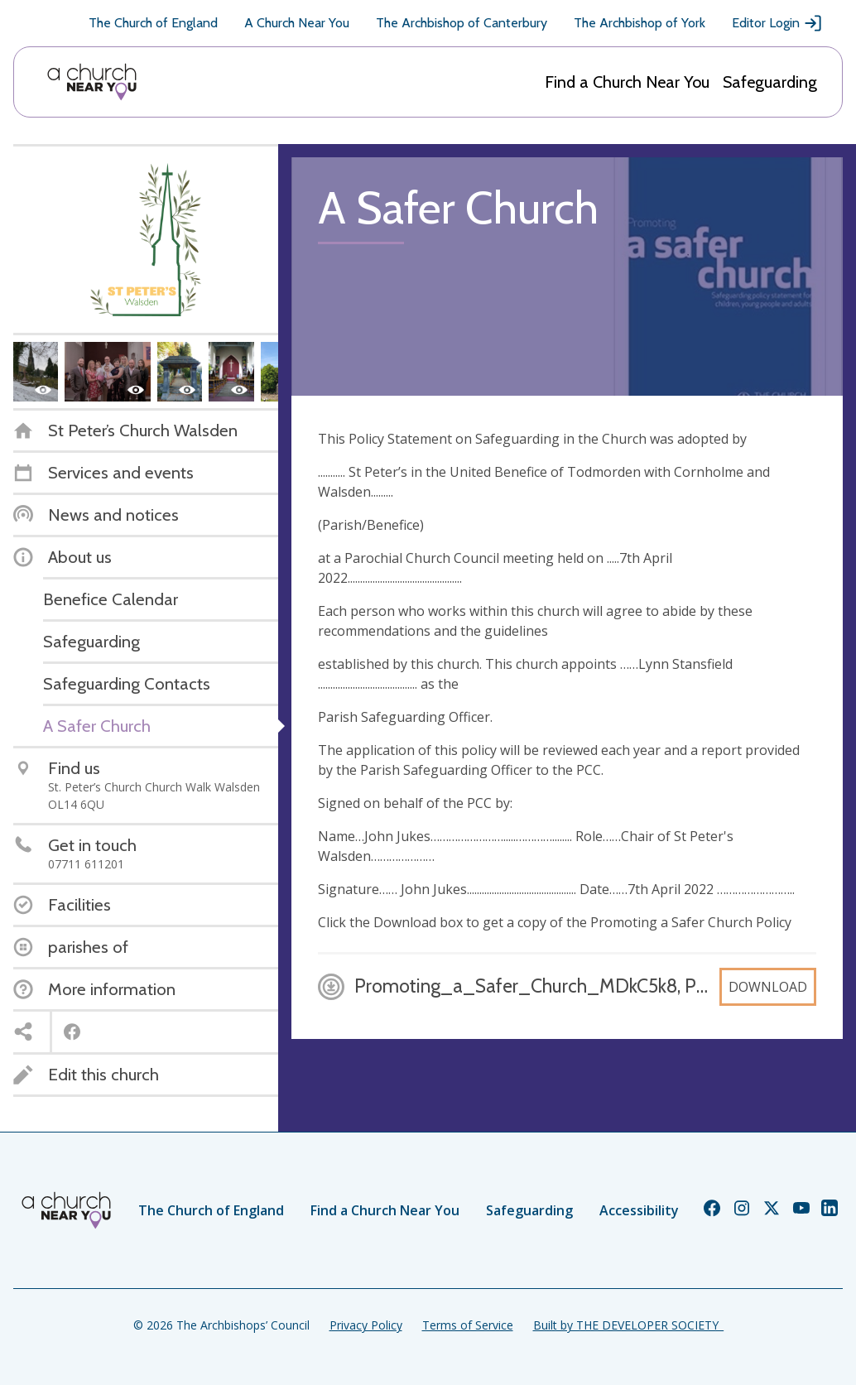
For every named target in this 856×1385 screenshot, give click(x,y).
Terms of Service (467, 1325)
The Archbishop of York (639, 23)
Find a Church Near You (627, 82)
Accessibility (639, 1210)
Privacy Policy (365, 1325)
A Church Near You (296, 23)
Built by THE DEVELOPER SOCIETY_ (628, 1325)
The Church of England (153, 23)
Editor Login (777, 23)
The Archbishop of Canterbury (461, 23)
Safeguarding (770, 82)
